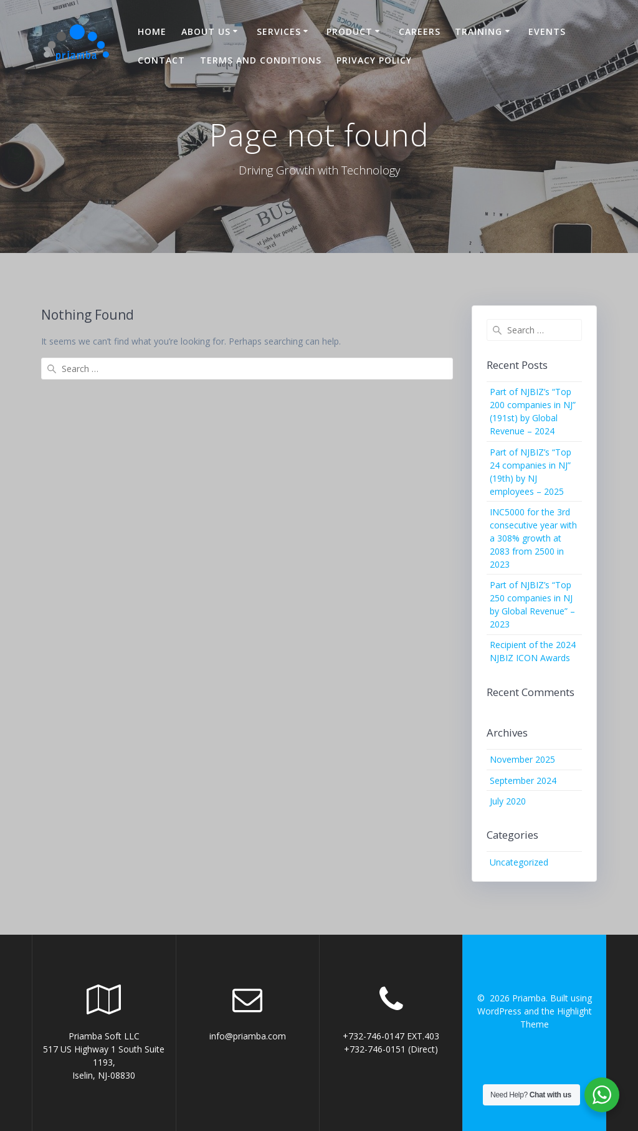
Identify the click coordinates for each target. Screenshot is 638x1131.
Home (152, 31)
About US (206, 31)
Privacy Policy (374, 60)
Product (349, 31)
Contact (161, 60)
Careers (419, 31)
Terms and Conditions (260, 60)
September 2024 (523, 780)
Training (478, 31)
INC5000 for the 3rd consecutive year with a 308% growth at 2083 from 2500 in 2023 (533, 538)
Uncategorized (519, 862)
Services (279, 31)
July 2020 (508, 801)
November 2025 (522, 759)
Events (547, 31)
